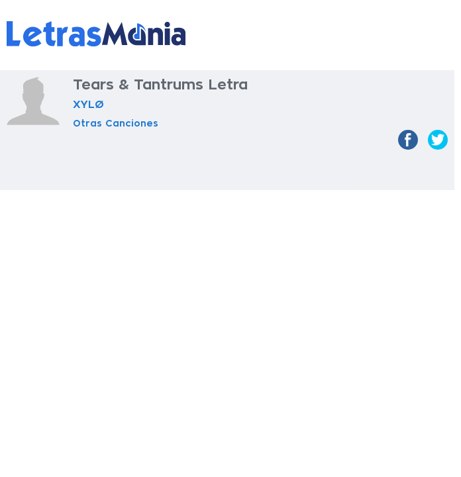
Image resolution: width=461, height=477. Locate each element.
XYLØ (88, 104)
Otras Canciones (115, 123)
